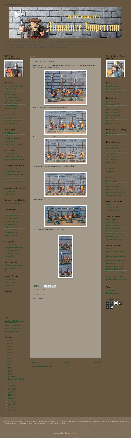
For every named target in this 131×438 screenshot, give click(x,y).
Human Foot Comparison (114, 236)
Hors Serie (7, 256)
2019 (8, 347)
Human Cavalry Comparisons (115, 231)
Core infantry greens (10, 97)
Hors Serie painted (10, 230)
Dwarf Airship (110, 181)
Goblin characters (111, 159)
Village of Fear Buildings (113, 210)
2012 (8, 368)
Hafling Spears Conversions (114, 192)
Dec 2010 (11, 376)
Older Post (96, 362)
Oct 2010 (11, 386)
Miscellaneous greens (11, 108)
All (107, 249)
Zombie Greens (9, 194)
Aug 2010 (11, 392)
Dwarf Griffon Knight (113, 189)
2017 (8, 353)
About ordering (9, 245)
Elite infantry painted (11, 224)
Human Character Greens (12, 172)
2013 (8, 365)
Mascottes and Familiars (12, 203)
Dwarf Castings (9, 282)
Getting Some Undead (11, 253)
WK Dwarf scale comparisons (13, 265)
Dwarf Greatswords (112, 107)
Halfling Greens (9, 141)
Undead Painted (9, 235)
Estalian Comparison (112, 225)
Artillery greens (9, 89)
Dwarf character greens (11, 100)
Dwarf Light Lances (112, 115)
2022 (8, 341)
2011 (8, 371)
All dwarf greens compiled (12, 86)
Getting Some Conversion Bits (13, 248)
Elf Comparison (111, 222)
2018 (8, 350)
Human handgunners (112, 92)
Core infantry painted (11, 216)
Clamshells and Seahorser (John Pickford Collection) (14, 322)
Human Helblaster (111, 86)
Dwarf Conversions (112, 184)
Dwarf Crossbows (111, 104)
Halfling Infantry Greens (12, 144)
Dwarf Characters (111, 101)
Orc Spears (109, 162)
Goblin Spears (110, 154)
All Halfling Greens (10, 133)
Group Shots (110, 172)
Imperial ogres (110, 136)
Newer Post (35, 362)
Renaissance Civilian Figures (115, 260)
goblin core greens (9, 123)
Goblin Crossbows (111, 145)
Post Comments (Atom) (45, 367)
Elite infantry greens (10, 106)
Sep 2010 (11, 389)
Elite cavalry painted (10, 221)
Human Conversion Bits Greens (13, 174)
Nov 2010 (11, 383)
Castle (108, 205)
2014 (8, 362)
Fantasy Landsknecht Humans (115, 251)
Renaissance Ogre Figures (114, 276)
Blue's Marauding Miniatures (13, 328)
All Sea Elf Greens (9, 154)
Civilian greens (8, 92)
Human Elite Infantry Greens (13, 182)
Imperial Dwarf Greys (113, 123)
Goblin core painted (10, 227)
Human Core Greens (10, 179)
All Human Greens (10, 169)
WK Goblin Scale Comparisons (13, 268)
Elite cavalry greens (10, 103)
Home (66, 362)
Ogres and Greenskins (113, 239)
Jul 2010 (10, 395)
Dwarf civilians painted (11, 218)
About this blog (110, 290)
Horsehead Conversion (113, 195)
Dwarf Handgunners (112, 112)
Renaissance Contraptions (114, 263)
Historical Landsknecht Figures (116, 256)
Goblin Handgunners (112, 151)
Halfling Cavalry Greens (11, 136)
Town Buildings (111, 207)
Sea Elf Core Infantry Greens (13, 159)
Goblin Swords (110, 156)
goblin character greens (11, 121)
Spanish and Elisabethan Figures (116, 279)
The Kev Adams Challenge (12, 325)
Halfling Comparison (112, 228)
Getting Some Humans (11, 250)
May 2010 (11, 401)
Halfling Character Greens (12, 139)
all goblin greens (9, 118)
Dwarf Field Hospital (112, 187)
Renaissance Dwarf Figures (114, 266)
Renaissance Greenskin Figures (115, 272)
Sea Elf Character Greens (12, 156)
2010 (8, 374)
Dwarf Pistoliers (111, 121)
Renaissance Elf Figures (113, 269)
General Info (8, 285)
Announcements (9, 279)
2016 (8, 356)
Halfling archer (111, 133)
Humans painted (9, 233)
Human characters (112, 89)
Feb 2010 (11, 410)
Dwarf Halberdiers (112, 110)
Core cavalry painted (10, 213)
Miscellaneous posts (112, 293)
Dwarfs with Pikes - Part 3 (16, 379)
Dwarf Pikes (41, 289)
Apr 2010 (11, 404)
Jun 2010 (11, 398)
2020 (8, 344)
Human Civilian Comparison (114, 234)
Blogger (74, 433)
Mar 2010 (11, 407)
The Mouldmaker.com (11, 331)
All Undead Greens (10, 191)
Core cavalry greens (10, 94)
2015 (8, 359)
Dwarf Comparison (112, 220)
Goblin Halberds (111, 148)
